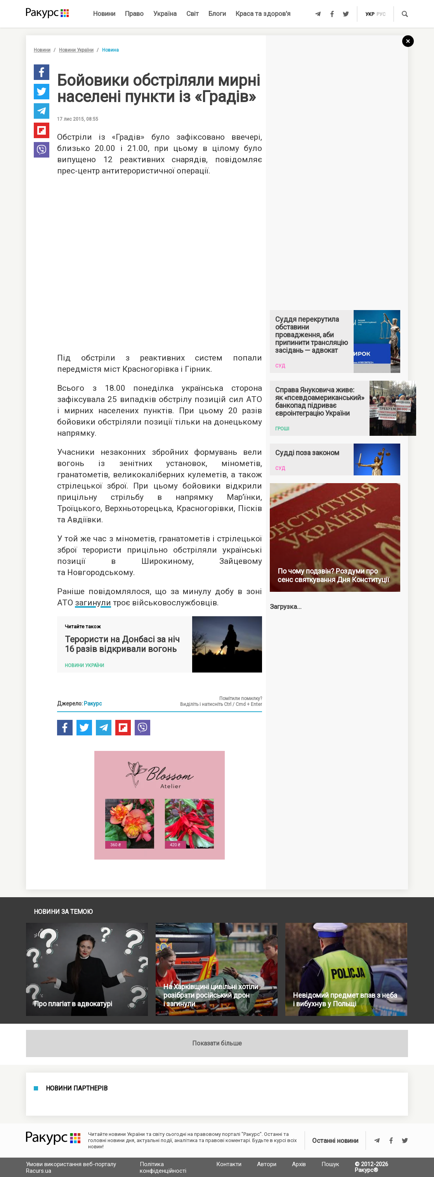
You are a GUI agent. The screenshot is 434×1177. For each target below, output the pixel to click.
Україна (165, 13)
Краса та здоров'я (263, 13)
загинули (93, 602)
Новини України (76, 50)
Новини (104, 13)
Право (134, 13)
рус (381, 14)
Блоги (217, 13)
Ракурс (93, 703)
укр (369, 14)
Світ (192, 13)
